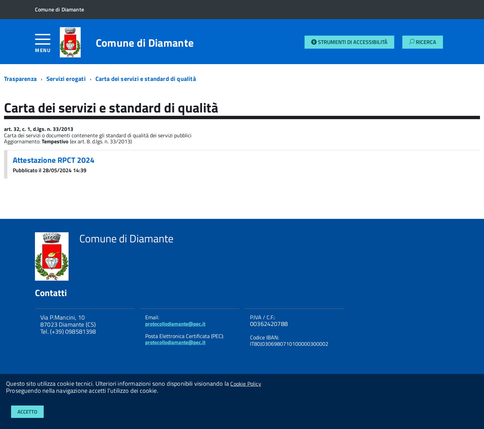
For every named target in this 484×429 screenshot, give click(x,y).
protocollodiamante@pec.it (175, 324)
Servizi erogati (66, 78)
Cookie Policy (245, 384)
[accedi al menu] (47, 46)
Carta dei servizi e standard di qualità (145, 78)
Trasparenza (20, 78)
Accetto (27, 412)
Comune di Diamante (145, 42)
